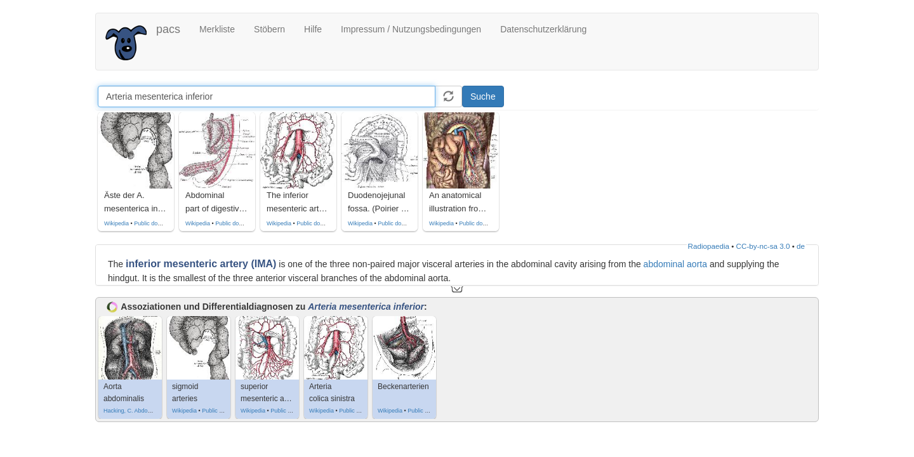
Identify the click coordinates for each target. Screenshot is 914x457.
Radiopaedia (708, 246)
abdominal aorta (675, 264)
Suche (483, 96)
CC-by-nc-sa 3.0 (763, 246)
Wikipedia (116, 223)
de (801, 246)
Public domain (152, 223)
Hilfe (313, 29)
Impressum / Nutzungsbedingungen (411, 29)
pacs (168, 29)
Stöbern (269, 29)
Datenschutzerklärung (543, 29)
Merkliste (217, 29)
